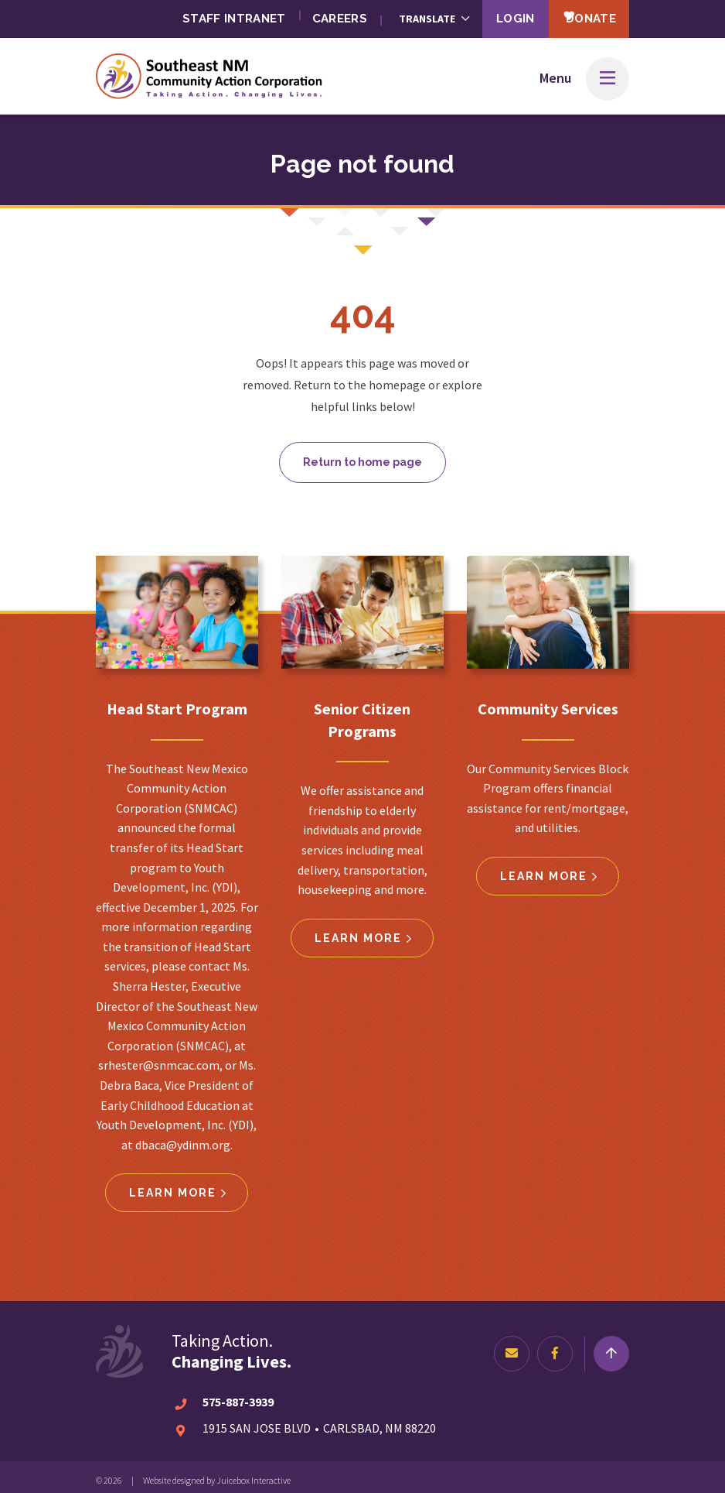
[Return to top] (611, 1347)
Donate (580, 14)
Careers (315, 15)
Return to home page (362, 456)
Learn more (172, 1186)
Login (496, 15)
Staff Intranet (206, 15)
